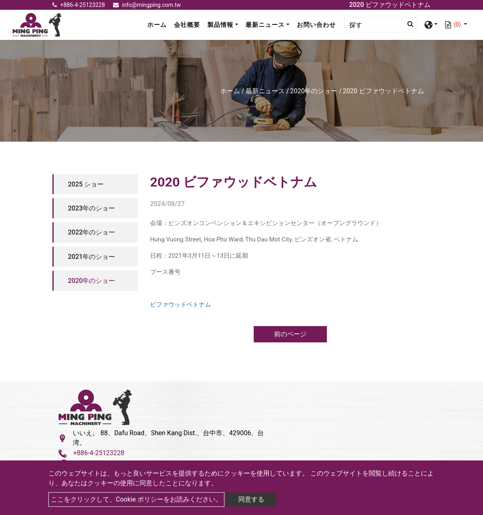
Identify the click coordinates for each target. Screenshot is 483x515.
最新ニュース (265, 91)
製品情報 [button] (220, 24)
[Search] (380, 25)
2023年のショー (91, 208)
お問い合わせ (316, 24)
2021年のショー (91, 257)
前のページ (290, 334)
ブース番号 (165, 272)
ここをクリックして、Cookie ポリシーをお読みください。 (136, 499)
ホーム (158, 24)
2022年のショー (91, 232)
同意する (251, 499)
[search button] (408, 24)
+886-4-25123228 (78, 5)
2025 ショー (86, 184)
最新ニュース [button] (265, 24)
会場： (159, 223)
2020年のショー (313, 91)
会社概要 (187, 24)
